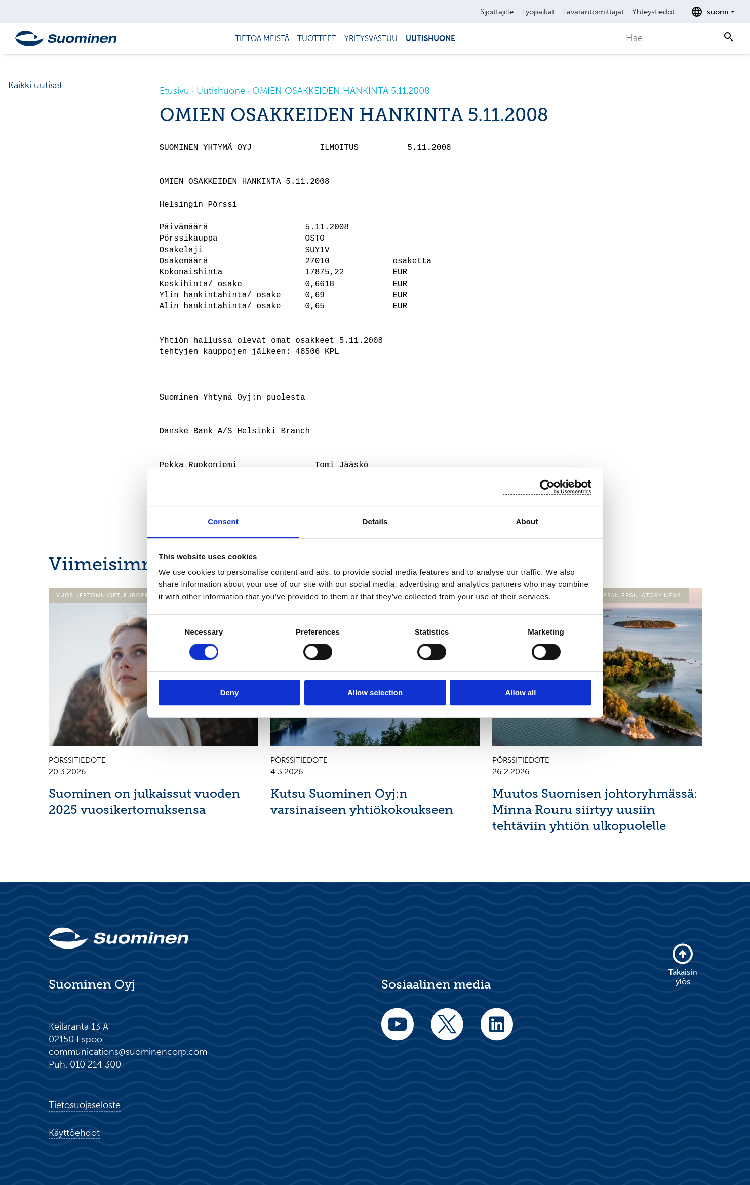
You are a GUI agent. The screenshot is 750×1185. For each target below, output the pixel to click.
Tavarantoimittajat (593, 11)
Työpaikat (538, 11)
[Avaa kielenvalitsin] (713, 12)
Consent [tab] (223, 521)
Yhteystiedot (653, 11)
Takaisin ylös (682, 963)
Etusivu (174, 90)
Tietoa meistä (262, 38)
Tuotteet (316, 38)
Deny (229, 692)
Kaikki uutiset (35, 85)
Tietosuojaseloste (85, 1105)
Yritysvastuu (371, 38)
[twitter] (447, 1031)
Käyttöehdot (74, 1132)
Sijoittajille (497, 11)
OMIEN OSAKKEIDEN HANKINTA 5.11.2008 (341, 90)
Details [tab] (375, 521)
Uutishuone (430, 38)
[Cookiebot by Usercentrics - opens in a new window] (547, 487)
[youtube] (397, 1031)
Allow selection (375, 692)
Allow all (520, 692)
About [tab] (527, 521)
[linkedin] (497, 1031)
